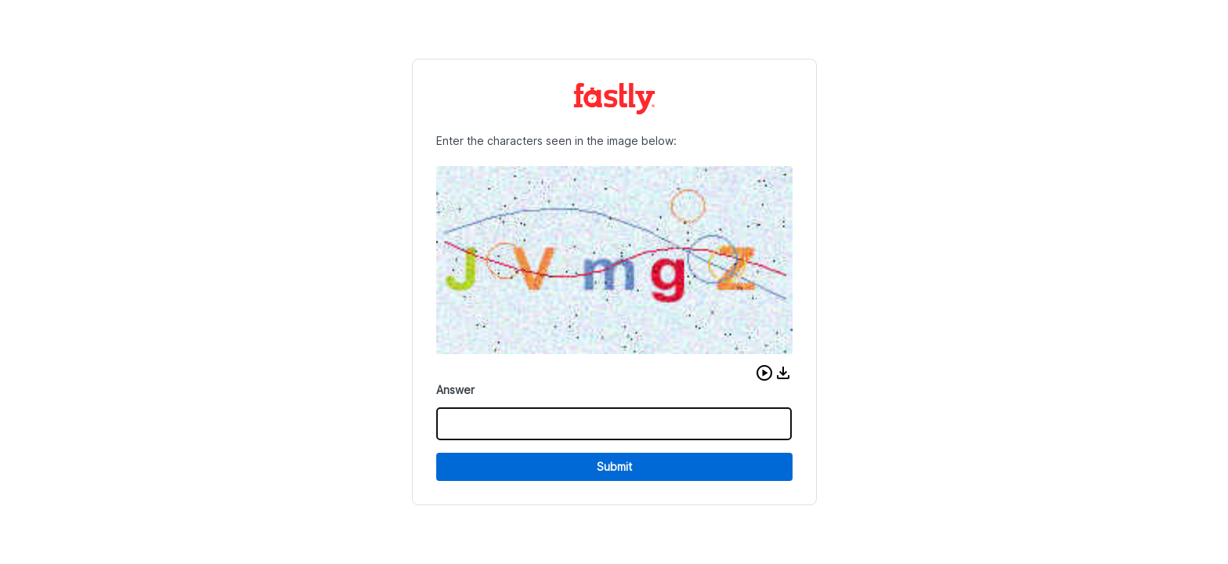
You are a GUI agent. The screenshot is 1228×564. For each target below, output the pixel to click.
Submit (614, 466)
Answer (455, 389)
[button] (764, 372)
